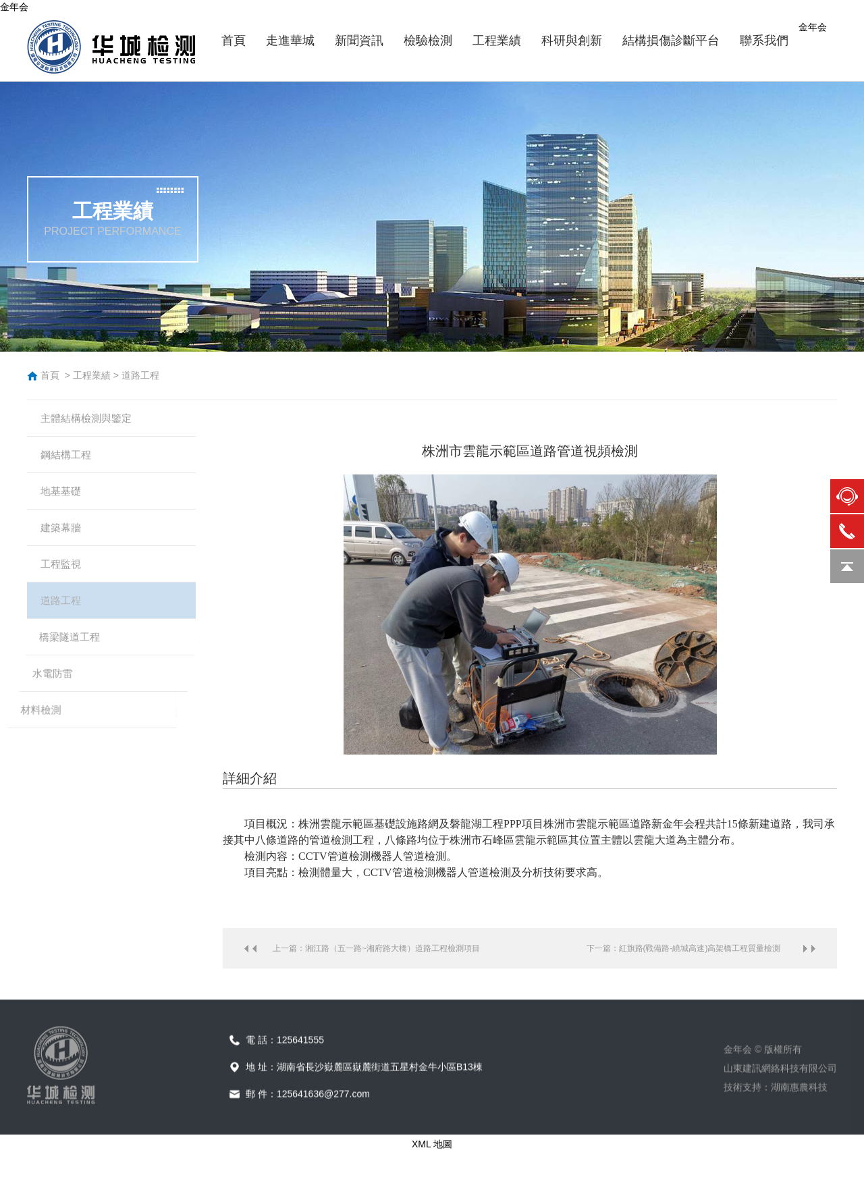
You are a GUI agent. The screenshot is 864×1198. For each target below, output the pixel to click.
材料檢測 (65, 749)
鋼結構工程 (71, 461)
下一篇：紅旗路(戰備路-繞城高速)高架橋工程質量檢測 (684, 948)
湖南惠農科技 (799, 1123)
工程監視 (50, 585)
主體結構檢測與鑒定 (92, 420)
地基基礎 (65, 502)
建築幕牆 (60, 543)
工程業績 (92, 375)
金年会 (14, 6)
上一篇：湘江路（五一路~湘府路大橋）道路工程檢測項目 (376, 948)
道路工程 (140, 375)
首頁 (49, 375)
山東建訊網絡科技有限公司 (780, 1104)
